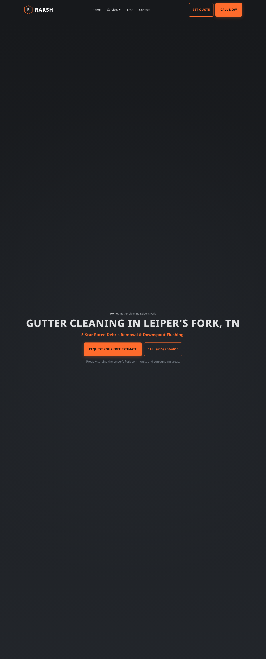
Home (96, 10)
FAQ (129, 10)
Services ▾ (113, 10)
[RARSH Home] (38, 9)
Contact (144, 10)
